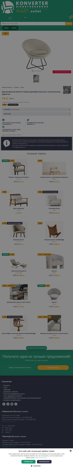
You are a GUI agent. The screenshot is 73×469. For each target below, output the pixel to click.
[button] (36, 466)
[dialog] (36, 234)
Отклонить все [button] (44, 461)
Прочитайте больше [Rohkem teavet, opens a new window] (41, 457)
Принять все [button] (28, 461)
